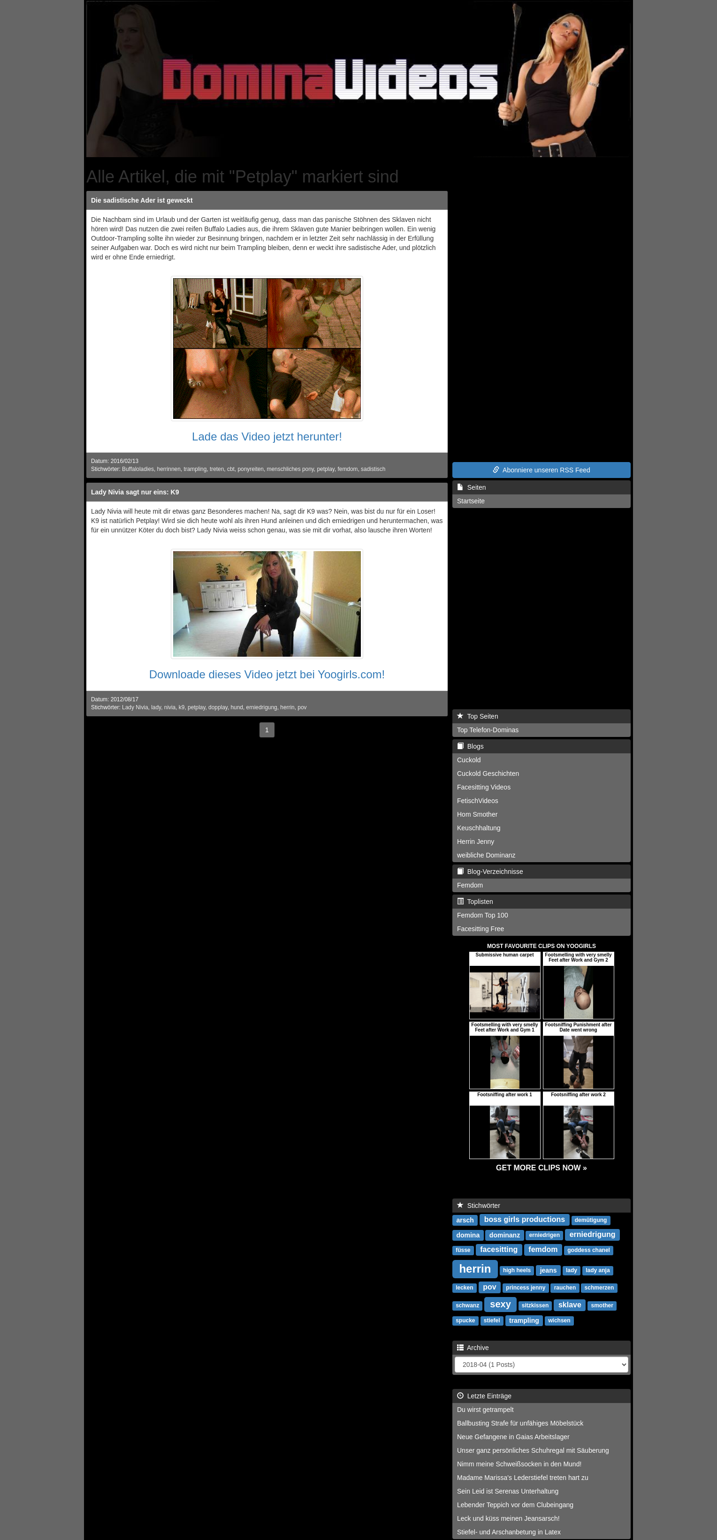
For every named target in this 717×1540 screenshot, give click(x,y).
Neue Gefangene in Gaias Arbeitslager (513, 1437)
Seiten (471, 487)
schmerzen (599, 1287)
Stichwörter (478, 1205)
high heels (517, 1270)
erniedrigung (261, 707)
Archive (473, 1347)
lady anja (598, 1270)
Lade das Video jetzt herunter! (267, 436)
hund (236, 707)
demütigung (591, 1220)
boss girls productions (524, 1219)
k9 (182, 707)
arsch (464, 1219)
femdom (348, 469)
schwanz (467, 1305)
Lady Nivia (135, 707)
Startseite (471, 501)
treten (217, 469)
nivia (169, 707)
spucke (465, 1320)
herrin (287, 707)
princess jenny (525, 1287)
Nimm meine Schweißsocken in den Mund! (519, 1464)
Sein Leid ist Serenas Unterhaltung (507, 1491)
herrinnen (169, 469)
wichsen (559, 1320)
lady (156, 707)
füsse (463, 1250)
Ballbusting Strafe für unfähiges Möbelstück (520, 1423)
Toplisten (475, 901)
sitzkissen (535, 1305)
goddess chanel (588, 1250)
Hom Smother (477, 814)
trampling (194, 469)
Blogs (470, 746)
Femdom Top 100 (482, 915)
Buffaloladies (138, 469)
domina (468, 1234)
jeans (548, 1270)
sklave (569, 1305)
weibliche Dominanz (486, 855)
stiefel (492, 1320)
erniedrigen (544, 1235)
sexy (500, 1304)
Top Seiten (477, 716)
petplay (325, 469)
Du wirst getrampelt (485, 1409)
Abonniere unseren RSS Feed (541, 470)
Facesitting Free (480, 929)
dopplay (218, 707)
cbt (231, 469)
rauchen (565, 1287)
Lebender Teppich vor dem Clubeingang (515, 1505)
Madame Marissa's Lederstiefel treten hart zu (522, 1477)
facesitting (499, 1249)
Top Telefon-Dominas (488, 730)
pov (301, 707)
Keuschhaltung (479, 828)
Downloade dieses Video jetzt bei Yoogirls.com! (267, 674)
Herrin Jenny (475, 841)
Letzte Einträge (484, 1396)
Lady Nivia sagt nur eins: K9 (135, 492)
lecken (464, 1287)
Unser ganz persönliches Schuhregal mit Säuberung (533, 1450)
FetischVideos (477, 800)
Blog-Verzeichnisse (490, 871)
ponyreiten (250, 469)
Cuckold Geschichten (488, 773)
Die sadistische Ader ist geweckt (142, 200)
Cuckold (469, 760)
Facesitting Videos (484, 787)
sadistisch (373, 469)
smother (602, 1305)
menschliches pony (290, 469)
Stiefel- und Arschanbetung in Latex (509, 1532)
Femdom (470, 885)
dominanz (504, 1234)
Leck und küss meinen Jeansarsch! (508, 1518)
